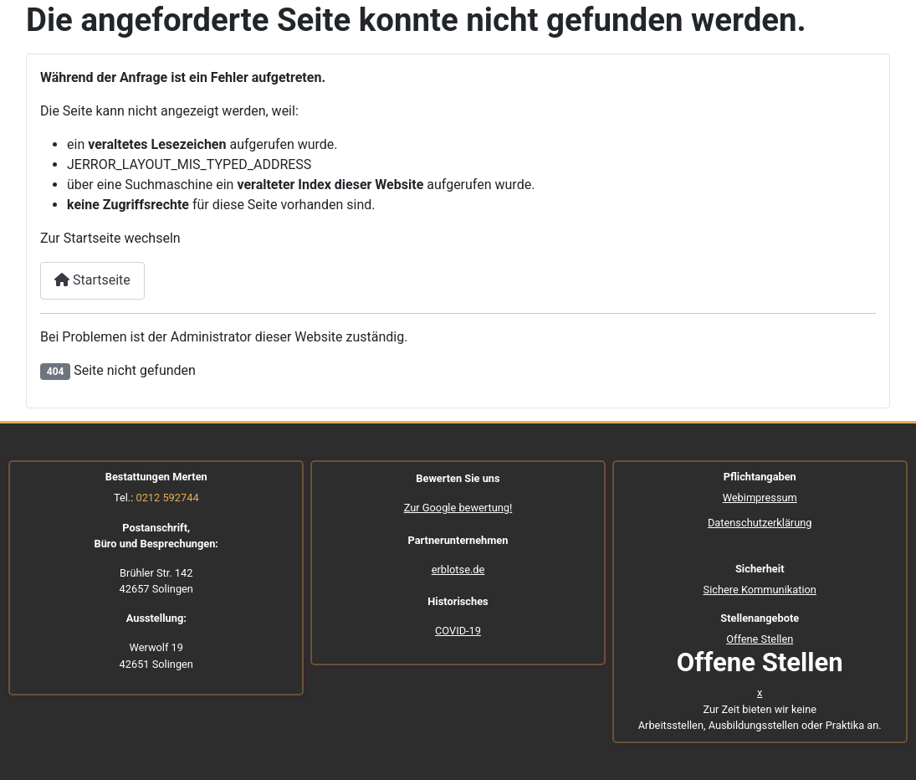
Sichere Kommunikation (760, 589)
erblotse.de (458, 569)
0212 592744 (167, 497)
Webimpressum (760, 497)
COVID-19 (458, 630)
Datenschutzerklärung (760, 522)
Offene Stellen (759, 639)
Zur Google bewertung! (458, 507)
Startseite (92, 280)
